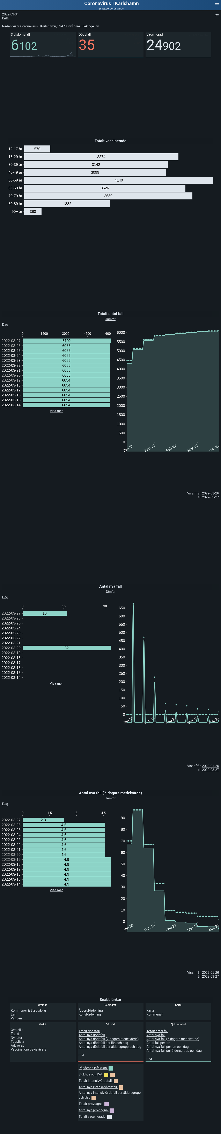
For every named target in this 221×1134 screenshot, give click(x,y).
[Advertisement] (110, 95)
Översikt (17, 1030)
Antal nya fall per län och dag (168, 1047)
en (217, 14)
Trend (15, 1034)
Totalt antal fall (157, 1031)
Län (13, 1014)
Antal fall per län (158, 1043)
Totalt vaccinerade (95, 1117)
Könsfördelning (90, 1014)
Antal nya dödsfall (92, 1035)
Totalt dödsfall (89, 1031)
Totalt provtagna (94, 1104)
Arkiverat (17, 1045)
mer (81, 1055)
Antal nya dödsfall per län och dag (103, 1043)
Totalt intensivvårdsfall (98, 1081)
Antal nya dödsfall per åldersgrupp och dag (110, 1047)
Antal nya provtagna (96, 1110)
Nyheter (16, 1038)
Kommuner (155, 1014)
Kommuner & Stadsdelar (28, 1010)
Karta (151, 1010)
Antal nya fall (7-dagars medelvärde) (173, 1039)
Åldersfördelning (91, 1010)
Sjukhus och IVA (97, 1074)
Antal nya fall (156, 1035)
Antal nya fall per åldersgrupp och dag (174, 1051)
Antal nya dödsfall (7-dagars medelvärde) (109, 1039)
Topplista (17, 1042)
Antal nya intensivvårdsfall (101, 1087)
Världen (16, 1018)
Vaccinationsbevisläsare (28, 1049)
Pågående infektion (96, 1068)
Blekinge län (90, 26)
